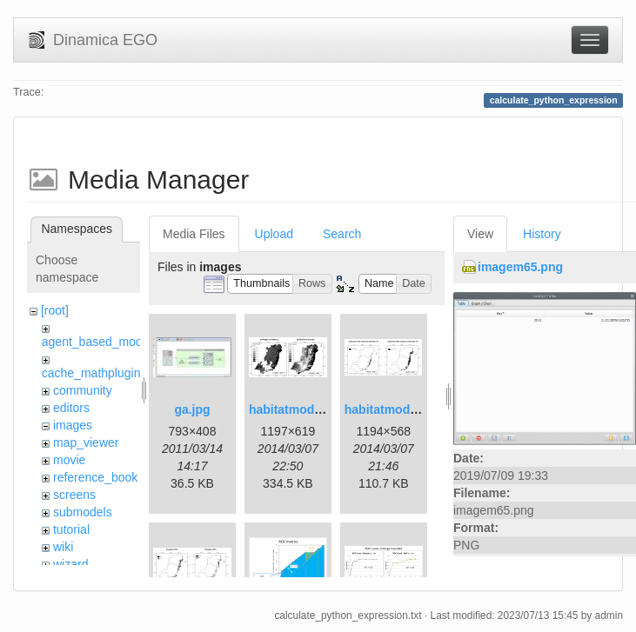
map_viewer (85, 442)
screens (74, 495)
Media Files (194, 234)
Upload (274, 234)
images (72, 425)
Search (342, 234)
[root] (55, 310)
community (82, 390)
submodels (82, 512)
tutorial (71, 529)
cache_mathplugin (91, 373)
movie (69, 460)
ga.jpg (192, 409)
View (480, 234)
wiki (63, 547)
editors (71, 408)
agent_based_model (97, 342)
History (542, 234)
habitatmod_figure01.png (321, 409)
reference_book (95, 477)
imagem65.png (520, 267)
